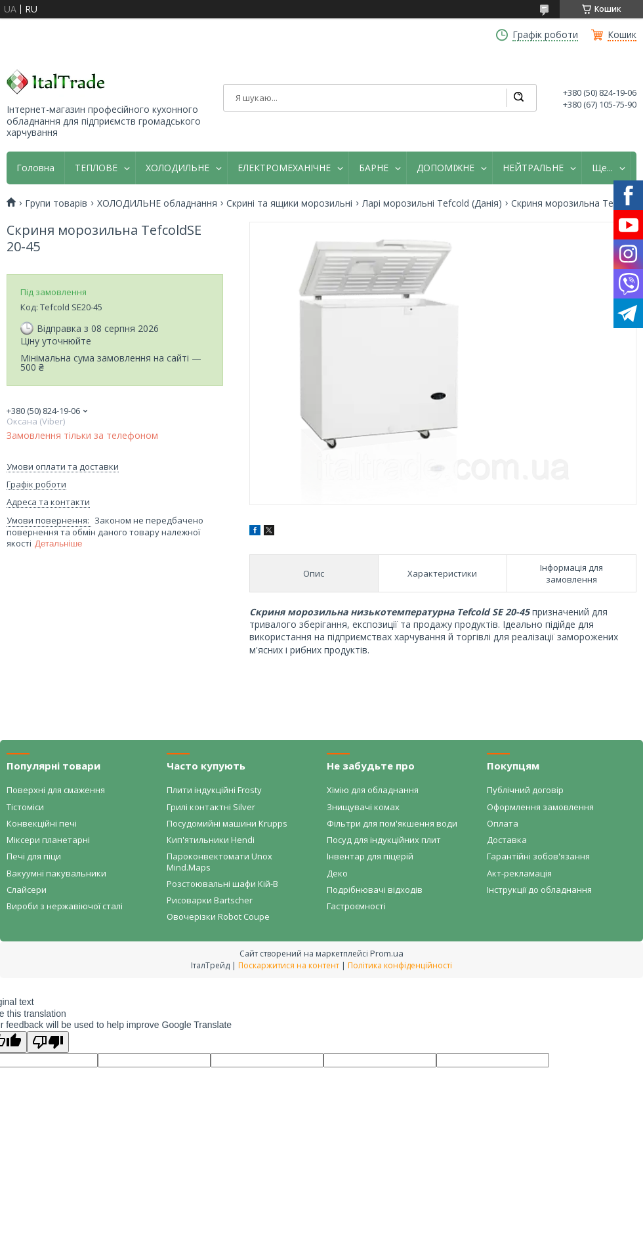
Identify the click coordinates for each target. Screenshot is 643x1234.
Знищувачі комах (363, 807)
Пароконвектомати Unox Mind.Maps (219, 861)
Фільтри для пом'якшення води (392, 823)
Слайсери (27, 889)
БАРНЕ (373, 168)
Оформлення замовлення (540, 807)
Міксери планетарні (48, 840)
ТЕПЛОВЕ (96, 168)
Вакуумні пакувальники (56, 873)
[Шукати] (518, 98)
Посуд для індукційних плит (384, 840)
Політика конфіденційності (400, 965)
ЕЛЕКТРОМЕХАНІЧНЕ (284, 168)
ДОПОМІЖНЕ (445, 168)
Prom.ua (387, 953)
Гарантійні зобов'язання (538, 856)
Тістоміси (25, 807)
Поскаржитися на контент (288, 965)
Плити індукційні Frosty (214, 790)
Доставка (507, 840)
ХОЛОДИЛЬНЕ (177, 168)
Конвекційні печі (42, 823)
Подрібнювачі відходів (375, 889)
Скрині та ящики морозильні (289, 203)
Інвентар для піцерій (370, 856)
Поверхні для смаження (56, 790)
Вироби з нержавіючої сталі (65, 906)
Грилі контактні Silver (211, 807)
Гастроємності (356, 906)
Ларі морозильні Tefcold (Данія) (432, 203)
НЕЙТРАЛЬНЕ (533, 168)
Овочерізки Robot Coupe (218, 916)
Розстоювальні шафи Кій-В (222, 884)
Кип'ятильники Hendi (211, 840)
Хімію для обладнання (373, 790)
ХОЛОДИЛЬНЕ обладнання (157, 203)
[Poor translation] (48, 1042)
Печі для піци (34, 856)
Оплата (502, 823)
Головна (35, 168)
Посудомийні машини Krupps (227, 823)
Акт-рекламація (519, 873)
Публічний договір (525, 790)
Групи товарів (56, 203)
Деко (337, 873)
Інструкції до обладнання (539, 889)
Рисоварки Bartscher (210, 900)
